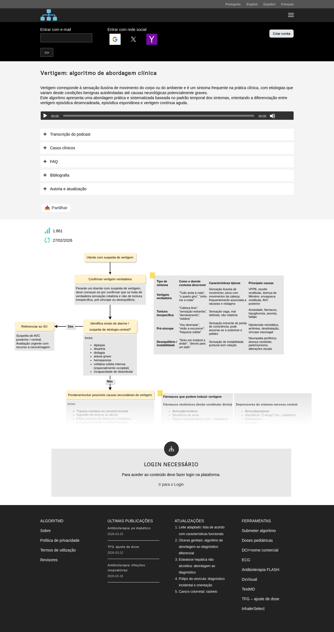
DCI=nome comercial (260, 550)
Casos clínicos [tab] (59, 148)
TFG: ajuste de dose (123, 547)
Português (232, 4)
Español (269, 4)
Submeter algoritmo (259, 530)
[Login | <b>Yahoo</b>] (151, 39)
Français (287, 4)
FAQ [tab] (50, 161)
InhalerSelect (253, 608)
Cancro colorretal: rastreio (198, 592)
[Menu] (291, 15)
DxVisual (249, 579)
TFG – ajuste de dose (260, 599)
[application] (167, 115)
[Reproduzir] (45, 116)
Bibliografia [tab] (56, 175)
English (252, 4)
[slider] (158, 116)
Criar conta (281, 33)
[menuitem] (233, 4)
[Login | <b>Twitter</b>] (133, 39)
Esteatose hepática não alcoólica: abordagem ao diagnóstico (197, 566)
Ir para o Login (171, 484)
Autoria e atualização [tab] (65, 189)
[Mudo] (272, 116)
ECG (246, 560)
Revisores (49, 560)
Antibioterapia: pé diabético (129, 528)
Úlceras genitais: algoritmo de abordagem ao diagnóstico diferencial (201, 546)
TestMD (248, 589)
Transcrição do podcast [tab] (67, 134)
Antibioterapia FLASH (260, 569)
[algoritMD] (48, 15)
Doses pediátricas (257, 540)
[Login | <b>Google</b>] (115, 39)
